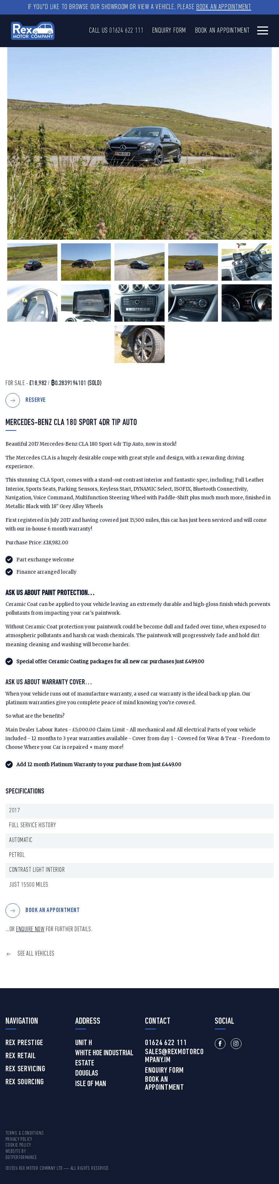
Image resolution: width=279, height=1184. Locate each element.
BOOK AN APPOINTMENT (52, 911)
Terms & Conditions (24, 1133)
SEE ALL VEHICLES (35, 954)
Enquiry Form (169, 30)
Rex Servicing (25, 1069)
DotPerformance (21, 1157)
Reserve (35, 400)
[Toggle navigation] (262, 30)
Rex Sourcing (24, 1082)
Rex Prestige (24, 1043)
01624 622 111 (126, 30)
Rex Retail (20, 1056)
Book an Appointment (223, 7)
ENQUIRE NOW (30, 930)
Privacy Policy (18, 1139)
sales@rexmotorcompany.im (174, 1056)
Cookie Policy (18, 1145)
